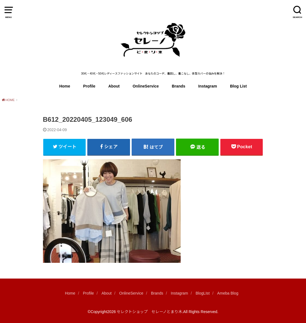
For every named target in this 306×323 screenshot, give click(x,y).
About (114, 86)
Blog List (238, 86)
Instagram (207, 86)
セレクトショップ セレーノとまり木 (149, 311)
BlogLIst (203, 293)
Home (64, 86)
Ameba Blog (228, 293)
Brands (178, 86)
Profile (89, 86)
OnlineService (146, 86)
